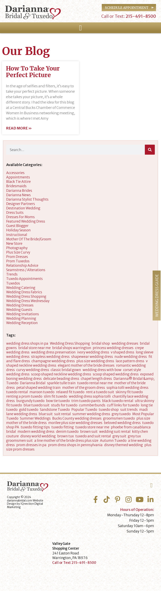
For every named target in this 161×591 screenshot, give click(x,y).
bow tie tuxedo (58, 401)
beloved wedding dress (122, 423)
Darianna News (18, 195)
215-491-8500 (140, 16)
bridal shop (101, 343)
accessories (15, 173)
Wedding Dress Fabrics (24, 292)
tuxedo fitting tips (35, 427)
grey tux (134, 436)
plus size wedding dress (95, 361)
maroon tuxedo (42, 392)
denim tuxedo (67, 431)
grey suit (119, 436)
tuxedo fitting (62, 427)
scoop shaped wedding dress (116, 374)
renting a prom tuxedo (24, 396)
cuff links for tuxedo (123, 405)
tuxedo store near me (92, 427)
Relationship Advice (22, 265)
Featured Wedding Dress (25, 221)
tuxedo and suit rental (93, 436)
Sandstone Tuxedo (55, 409)
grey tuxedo (121, 414)
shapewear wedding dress (92, 356)
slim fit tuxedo (55, 396)
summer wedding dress (91, 414)
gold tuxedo (28, 409)
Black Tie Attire (18, 181)
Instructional (16, 235)
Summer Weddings (35, 418)
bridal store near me (34, 348)
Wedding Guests (19, 309)
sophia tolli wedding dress (127, 387)
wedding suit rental (114, 431)
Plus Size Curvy (18, 252)
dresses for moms (20, 217)
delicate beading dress (61, 378)
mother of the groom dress (83, 387)
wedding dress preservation (53, 352)
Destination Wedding (23, 208)
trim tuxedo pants (86, 401)
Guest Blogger (17, 226)
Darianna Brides (19, 190)
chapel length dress (96, 378)
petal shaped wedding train (38, 387)
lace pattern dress (130, 361)
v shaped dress (122, 352)
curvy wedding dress (32, 370)
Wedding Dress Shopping (70, 343)
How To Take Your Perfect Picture (33, 72)
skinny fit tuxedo (129, 392)
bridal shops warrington (71, 348)
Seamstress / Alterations (25, 270)
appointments (18, 177)
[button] (80, 28)
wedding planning (21, 318)
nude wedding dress (131, 356)
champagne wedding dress (53, 361)
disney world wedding (38, 436)
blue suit (46, 414)
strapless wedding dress (50, 356)
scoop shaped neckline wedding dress (61, 374)
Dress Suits (15, 212)
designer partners (20, 204)
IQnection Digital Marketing (25, 505)
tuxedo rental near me (95, 383)
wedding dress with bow (102, 370)
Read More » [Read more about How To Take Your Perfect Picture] (19, 128)
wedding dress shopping (26, 296)
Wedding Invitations (22, 314)
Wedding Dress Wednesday (27, 301)
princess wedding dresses (113, 348)
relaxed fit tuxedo (70, 392)
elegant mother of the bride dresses (86, 365)
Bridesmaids (16, 186)
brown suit (89, 431)
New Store (14, 243)
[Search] (150, 150)
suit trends (129, 409)
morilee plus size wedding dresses (75, 423)
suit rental (62, 414)
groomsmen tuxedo (119, 418)
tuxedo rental (17, 392)
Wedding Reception (22, 323)
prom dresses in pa (31, 445)
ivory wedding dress (93, 352)
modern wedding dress (36, 431)
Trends (12, 274)
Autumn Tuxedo (113, 440)
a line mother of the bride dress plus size (66, 440)
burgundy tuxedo (30, 401)
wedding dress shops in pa (27, 343)
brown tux (65, 436)
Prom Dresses (17, 257)
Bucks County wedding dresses (77, 418)
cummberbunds (92, 405)
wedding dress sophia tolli (90, 396)
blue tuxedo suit (36, 405)
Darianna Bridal (32, 383)
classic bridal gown (66, 370)
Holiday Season (18, 230)
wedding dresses (20, 305)
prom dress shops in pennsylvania (75, 445)
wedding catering (20, 288)
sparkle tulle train (61, 383)
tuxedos (13, 283)
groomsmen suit (19, 440)
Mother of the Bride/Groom (28, 239)
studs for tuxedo (64, 405)
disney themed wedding (123, 445)
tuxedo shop (109, 409)
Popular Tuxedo (84, 409)
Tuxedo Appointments (24, 279)
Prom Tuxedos (18, 261)
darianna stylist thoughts (27, 199)
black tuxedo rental (117, 401)
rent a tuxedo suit (100, 392)
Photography (17, 248)
